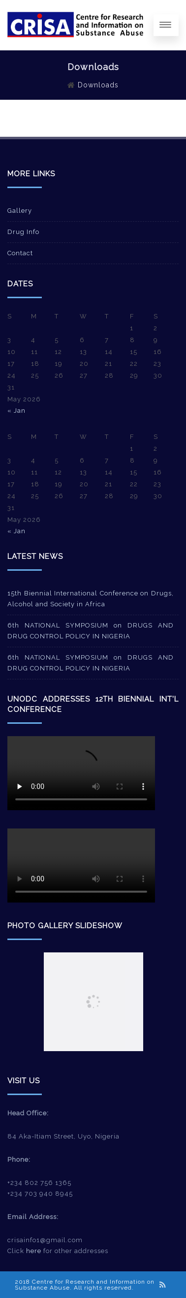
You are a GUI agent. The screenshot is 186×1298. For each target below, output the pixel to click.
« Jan (16, 410)
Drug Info (23, 232)
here (33, 1251)
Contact (20, 253)
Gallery (19, 210)
